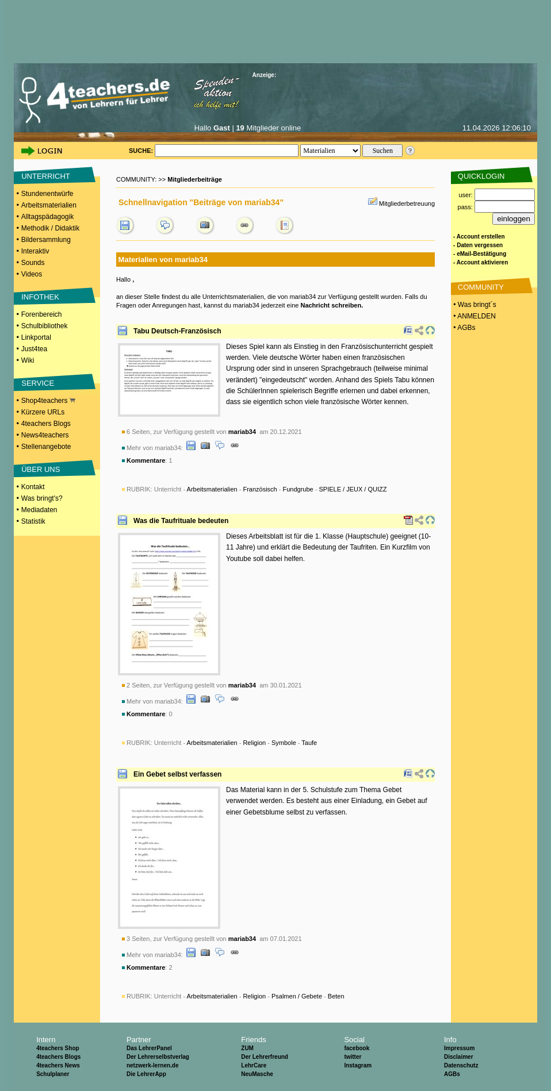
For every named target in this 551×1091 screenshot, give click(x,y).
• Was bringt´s (473, 305)
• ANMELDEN (473, 316)
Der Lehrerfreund (264, 1057)
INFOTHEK (40, 297)
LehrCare (253, 1065)
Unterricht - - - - (270, 489)
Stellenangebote (46, 447)
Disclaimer (458, 1057)
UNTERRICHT (45, 176)
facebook (356, 1048)
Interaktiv (35, 251)
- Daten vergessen (478, 245)
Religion (254, 742)
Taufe (309, 742)
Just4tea (34, 349)
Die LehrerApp (146, 1074)
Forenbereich (41, 314)
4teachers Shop (57, 1048)
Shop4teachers (48, 401)
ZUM (247, 1048)
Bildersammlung (46, 240)
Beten (336, 996)
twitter (352, 1057)
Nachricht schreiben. (331, 305)
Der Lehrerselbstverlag (158, 1057)
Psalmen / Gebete (296, 996)
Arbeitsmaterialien (48, 205)
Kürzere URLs (42, 412)
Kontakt (33, 487)
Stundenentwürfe (47, 194)
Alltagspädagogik (47, 217)
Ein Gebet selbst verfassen (177, 774)
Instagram (358, 1065)
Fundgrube (298, 489)
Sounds (33, 263)
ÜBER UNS (40, 469)
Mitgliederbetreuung (407, 203)
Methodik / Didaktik (50, 228)
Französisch (260, 489)
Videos (31, 274)
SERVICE (37, 383)
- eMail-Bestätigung (479, 254)
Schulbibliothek (44, 326)
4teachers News (58, 1065)
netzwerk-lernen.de (153, 1065)
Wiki (28, 360)
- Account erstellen (479, 236)
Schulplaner (52, 1074)
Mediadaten (39, 510)
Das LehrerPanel (149, 1048)
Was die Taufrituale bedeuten (180, 521)
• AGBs (463, 328)
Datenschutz (461, 1065)
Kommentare (146, 460)
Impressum (459, 1048)
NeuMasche (257, 1074)
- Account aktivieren (480, 262)
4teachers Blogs (46, 424)
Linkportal (36, 337)
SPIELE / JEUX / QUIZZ (353, 489)
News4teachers (45, 435)
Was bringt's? (42, 498)
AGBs (452, 1074)
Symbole (283, 742)
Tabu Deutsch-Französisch (177, 331)
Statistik (33, 521)
